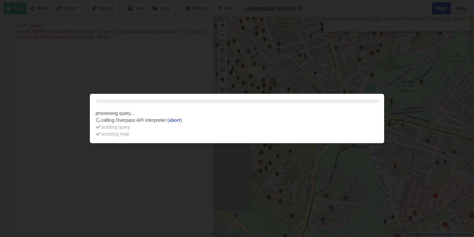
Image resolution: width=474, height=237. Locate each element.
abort (174, 120)
